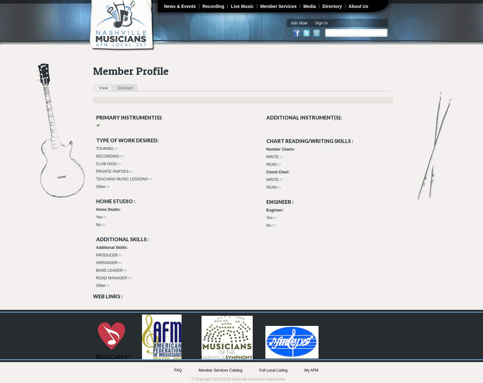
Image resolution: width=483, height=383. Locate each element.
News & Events (180, 6)
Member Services (278, 6)
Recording (213, 6)
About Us (358, 6)
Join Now (298, 23)
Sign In (321, 23)
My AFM (311, 370)
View (105, 87)
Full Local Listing (273, 370)
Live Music (242, 6)
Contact (125, 88)
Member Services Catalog (220, 370)
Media (309, 6)
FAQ (178, 370)
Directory (332, 6)
